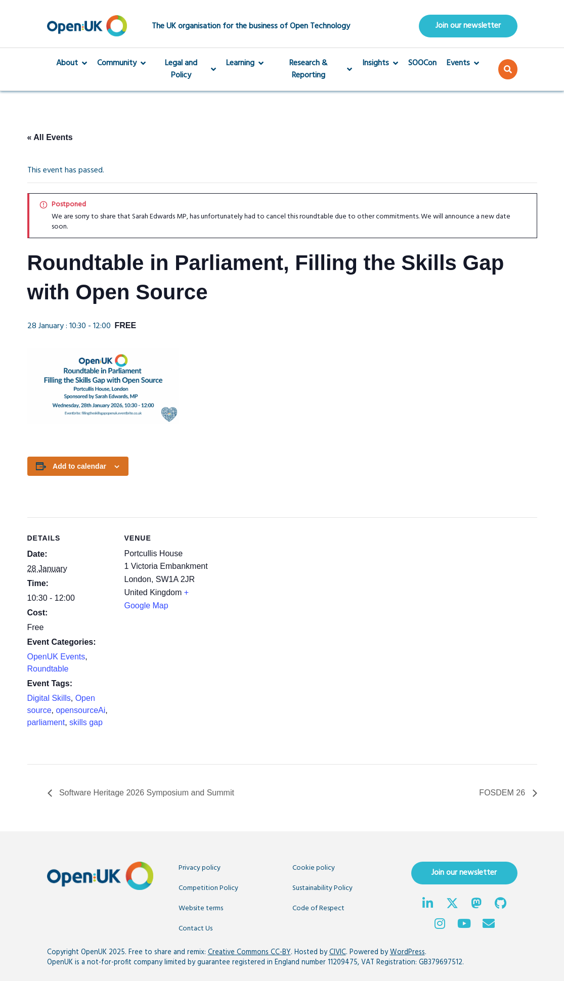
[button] (507, 70)
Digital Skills (49, 698)
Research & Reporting (313, 70)
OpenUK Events (56, 656)
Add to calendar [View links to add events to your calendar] (79, 466)
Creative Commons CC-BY (249, 953)
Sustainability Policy (322, 889)
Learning (245, 64)
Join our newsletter (468, 26)
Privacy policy (200, 868)
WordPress (407, 953)
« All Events (50, 137)
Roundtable (48, 668)
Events (463, 64)
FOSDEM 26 (503, 793)
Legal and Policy (186, 70)
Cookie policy (313, 868)
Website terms (201, 909)
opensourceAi (80, 710)
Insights (380, 64)
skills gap (86, 722)
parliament (46, 722)
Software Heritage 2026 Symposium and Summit (145, 793)
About (71, 64)
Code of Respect (318, 909)
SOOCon (422, 63)
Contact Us (195, 929)
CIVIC (337, 953)
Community (121, 64)
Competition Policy (208, 889)
